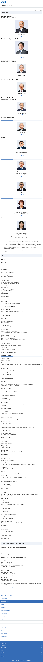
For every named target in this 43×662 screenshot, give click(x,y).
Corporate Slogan (4, 613)
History (2, 604)
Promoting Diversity (4, 616)
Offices (2, 630)
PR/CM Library (4, 636)
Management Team (5, 601)
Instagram (2, 652)
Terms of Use (3, 645)
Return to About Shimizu (22, 588)
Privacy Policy (3, 643)
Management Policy (5, 607)
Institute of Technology (5, 627)
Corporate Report (4, 619)
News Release (4, 621)
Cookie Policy (3, 647)
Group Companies (4, 633)
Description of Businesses (6, 624)
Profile (22, 36)
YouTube (2, 656)
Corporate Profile (4, 598)
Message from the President (6, 595)
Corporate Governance (5, 610)
